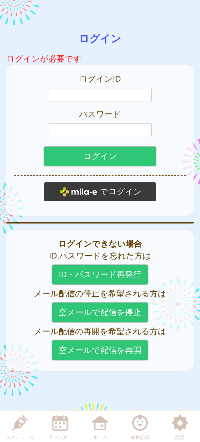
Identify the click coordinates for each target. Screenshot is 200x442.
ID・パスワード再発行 (100, 274)
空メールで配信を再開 (100, 350)
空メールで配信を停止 (100, 312)
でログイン (121, 191)
